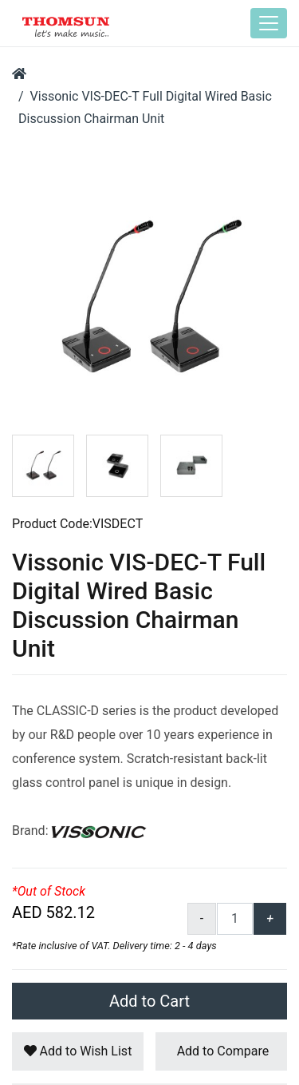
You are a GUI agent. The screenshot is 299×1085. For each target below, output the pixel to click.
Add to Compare (221, 1051)
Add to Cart (149, 1001)
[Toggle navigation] (268, 23)
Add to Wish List (78, 1051)
